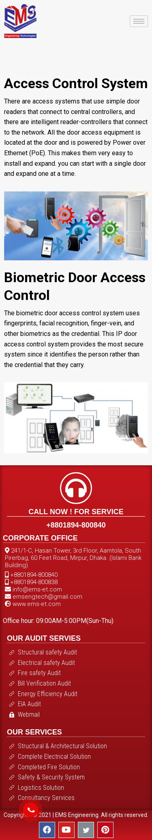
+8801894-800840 (76, 525)
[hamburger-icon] (139, 21)
